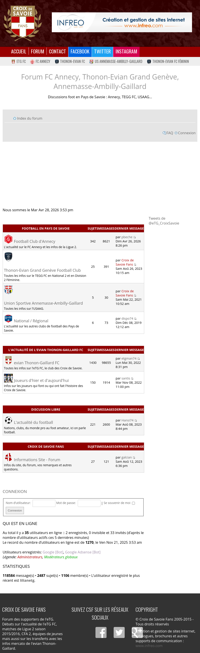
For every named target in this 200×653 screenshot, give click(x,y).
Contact (57, 51)
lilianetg (27, 580)
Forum (37, 51)
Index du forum (29, 118)
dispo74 (127, 318)
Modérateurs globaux (61, 557)
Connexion (187, 132)
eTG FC (18, 61)
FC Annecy (40, 61)
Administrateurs (29, 557)
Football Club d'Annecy (34, 241)
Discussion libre (45, 409)
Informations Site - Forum (37, 459)
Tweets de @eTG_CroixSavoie (164, 221)
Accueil (18, 51)
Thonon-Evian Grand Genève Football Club (42, 270)
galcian (126, 457)
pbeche (126, 237)
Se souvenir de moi (119, 503)
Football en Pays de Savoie (46, 228)
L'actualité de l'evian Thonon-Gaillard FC (45, 350)
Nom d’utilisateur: (18, 503)
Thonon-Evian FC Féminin (168, 61)
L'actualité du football (33, 422)
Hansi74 (127, 420)
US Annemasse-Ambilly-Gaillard (115, 61)
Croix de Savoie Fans (125, 262)
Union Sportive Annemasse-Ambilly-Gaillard (43, 303)
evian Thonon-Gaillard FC (37, 362)
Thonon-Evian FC (70, 61)
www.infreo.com (149, 645)
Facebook (80, 51)
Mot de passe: (66, 503)
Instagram (126, 51)
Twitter (102, 51)
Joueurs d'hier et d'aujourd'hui (41, 380)
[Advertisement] (100, 174)
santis (125, 378)
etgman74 (128, 358)
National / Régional (31, 320)
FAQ (169, 132)
